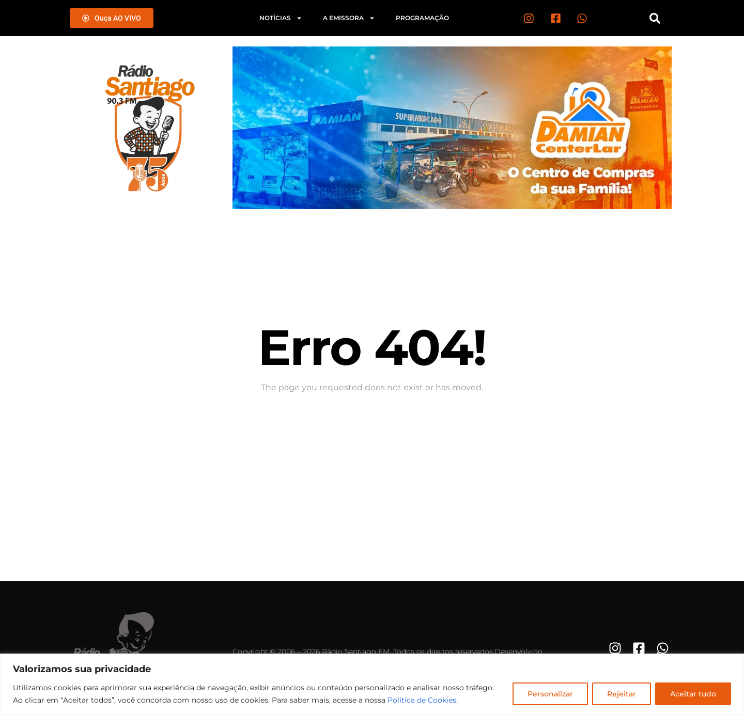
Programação (422, 18)
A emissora (349, 18)
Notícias (280, 18)
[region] (372, 684)
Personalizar (550, 693)
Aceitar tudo (693, 693)
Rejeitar (621, 693)
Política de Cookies (422, 700)
